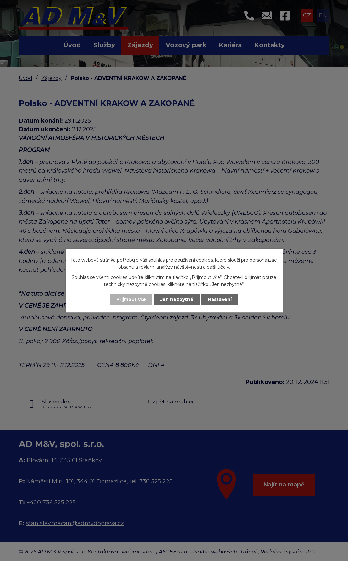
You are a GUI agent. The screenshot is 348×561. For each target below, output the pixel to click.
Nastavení (220, 299)
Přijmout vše (131, 299)
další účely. (218, 267)
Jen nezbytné (176, 299)
